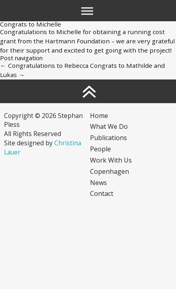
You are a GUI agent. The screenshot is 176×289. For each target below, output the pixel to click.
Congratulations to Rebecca (44, 65)
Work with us (111, 160)
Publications (108, 137)
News (98, 182)
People (100, 148)
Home (99, 115)
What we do (109, 126)
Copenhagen (109, 171)
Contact (101, 193)
